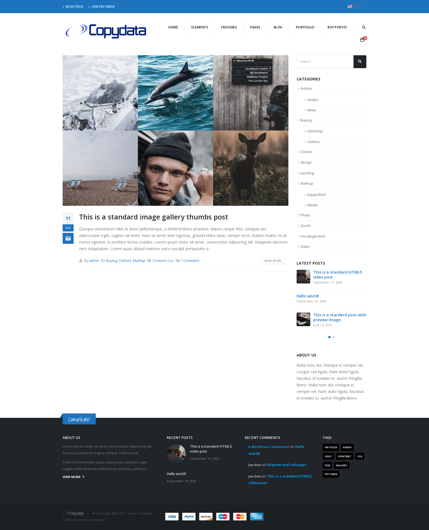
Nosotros (73, 6)
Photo (305, 215)
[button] (329, 337)
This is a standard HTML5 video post (337, 275)
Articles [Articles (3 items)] (331, 447)
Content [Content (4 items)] (344, 456)
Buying (111, 260)
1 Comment (190, 260)
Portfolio (305, 27)
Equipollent (316, 194)
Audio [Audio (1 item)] (347, 447)
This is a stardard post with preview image (339, 317)
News (312, 110)
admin (94, 260)
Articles (306, 88)
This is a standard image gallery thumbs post (153, 216)
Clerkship (315, 131)
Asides (312, 99)
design (306, 162)
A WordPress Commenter (268, 447)
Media (312, 204)
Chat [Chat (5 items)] (328, 456)
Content (159, 260)
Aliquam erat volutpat (286, 464)
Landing (307, 172)
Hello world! (308, 296)
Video (305, 246)
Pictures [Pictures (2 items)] (331, 474)
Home (173, 27)
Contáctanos (102, 6)
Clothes (125, 260)
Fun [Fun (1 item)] (327, 465)
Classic (306, 151)
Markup (139, 260)
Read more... (274, 261)
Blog (278, 27)
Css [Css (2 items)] (359, 456)
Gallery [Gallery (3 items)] (341, 465)
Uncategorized (312, 236)
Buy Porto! (337, 27)
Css (170, 260)
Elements (199, 27)
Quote (305, 225)
